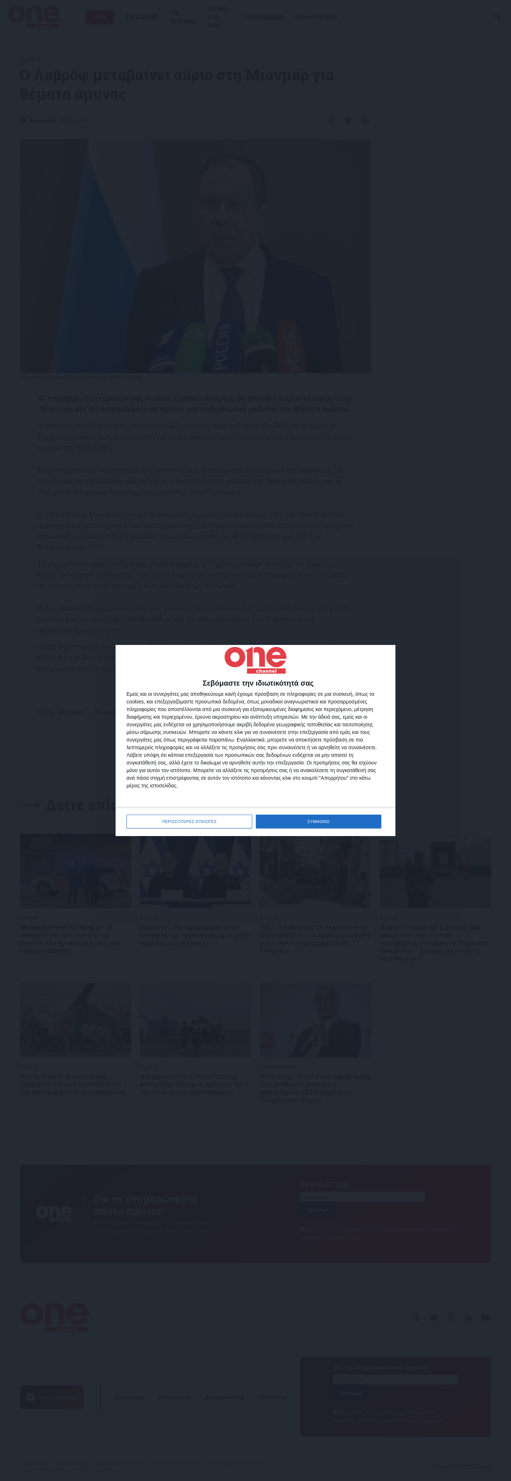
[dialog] (255, 740)
